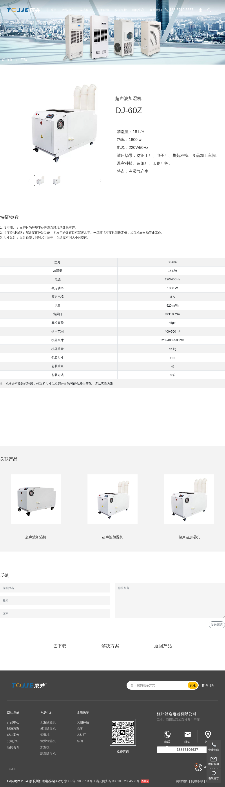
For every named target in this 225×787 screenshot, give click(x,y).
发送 (193, 685)
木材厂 (81, 735)
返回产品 (163, 645)
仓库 (80, 728)
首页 (53, 10)
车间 (80, 741)
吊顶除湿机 (48, 728)
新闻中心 (138, 10)
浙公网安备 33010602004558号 (117, 781)
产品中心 (68, 10)
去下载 (59, 645)
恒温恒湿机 (48, 741)
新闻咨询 (13, 747)
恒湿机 (44, 735)
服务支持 (120, 10)
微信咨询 (213, 764)
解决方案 (110, 645)
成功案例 (85, 10)
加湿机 (44, 747)
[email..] (159, 685)
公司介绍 (13, 741)
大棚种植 (83, 722)
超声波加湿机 (35, 537)
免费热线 (213, 749)
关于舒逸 (103, 10)
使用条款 (197, 781)
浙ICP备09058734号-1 (79, 781)
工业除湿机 (48, 722)
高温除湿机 (48, 753)
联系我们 (156, 10)
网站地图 (182, 781)
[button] (100, 180)
